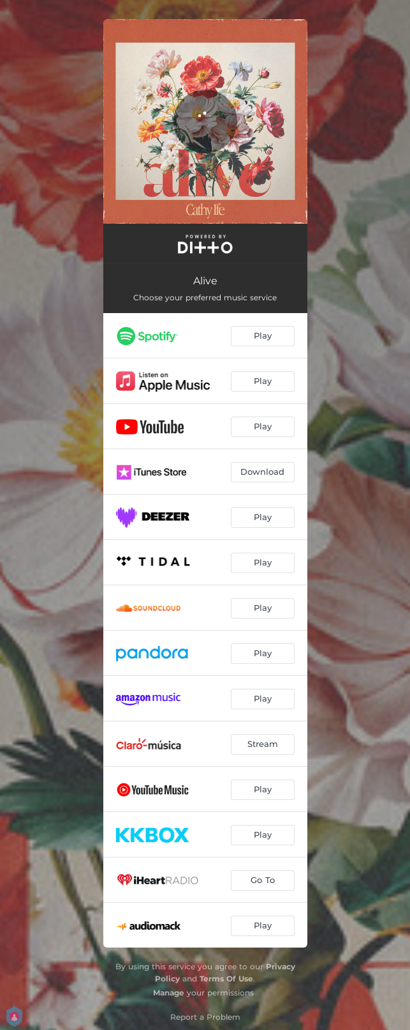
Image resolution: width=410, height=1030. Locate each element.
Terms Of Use (226, 978)
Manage (168, 992)
